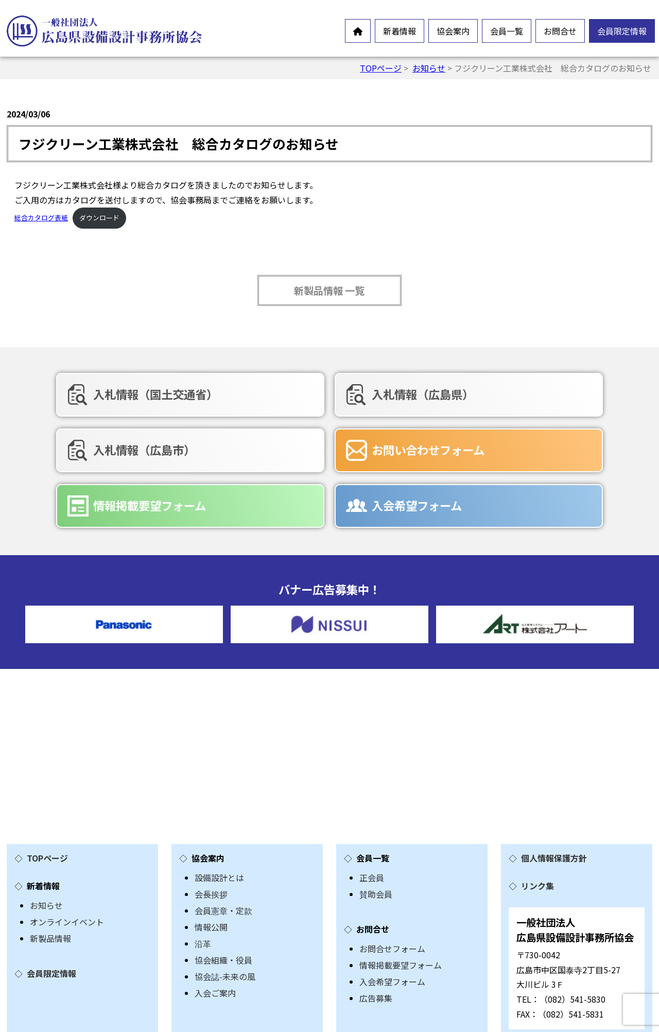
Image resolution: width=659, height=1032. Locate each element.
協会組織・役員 (223, 901)
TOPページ (381, 68)
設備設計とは (219, 819)
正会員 (371, 819)
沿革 (203, 885)
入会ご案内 (215, 934)
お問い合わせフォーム (116, 448)
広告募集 (375, 939)
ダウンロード (99, 217)
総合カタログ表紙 (41, 217)
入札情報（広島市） (527, 394)
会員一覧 (506, 31)
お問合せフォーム (392, 890)
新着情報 (399, 31)
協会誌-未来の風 (225, 917)
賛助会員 (375, 835)
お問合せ (560, 31)
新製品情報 (50, 879)
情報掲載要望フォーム (324, 448)
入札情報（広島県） (319, 394)
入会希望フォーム (521, 448)
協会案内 (453, 31)
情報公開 (211, 868)
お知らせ (428, 68)
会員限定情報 (622, 31)
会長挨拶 (211, 835)
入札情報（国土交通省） (122, 394)
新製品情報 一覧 (329, 290)
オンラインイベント (67, 863)
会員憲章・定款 (223, 852)
